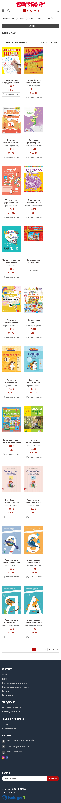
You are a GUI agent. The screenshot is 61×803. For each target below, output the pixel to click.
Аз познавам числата (34, 321)
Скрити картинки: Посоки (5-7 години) (11, 441)
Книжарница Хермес (9, 19)
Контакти (5, 691)
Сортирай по (8, 42)
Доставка (5, 724)
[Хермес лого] (30, 4)
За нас (4, 674)
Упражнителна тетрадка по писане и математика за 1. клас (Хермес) (11, 83)
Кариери (5, 678)
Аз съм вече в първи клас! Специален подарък (33, 263)
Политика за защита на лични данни (15, 682)
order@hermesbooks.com (20, 746)
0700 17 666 (33, 10)
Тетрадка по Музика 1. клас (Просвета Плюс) (34, 202)
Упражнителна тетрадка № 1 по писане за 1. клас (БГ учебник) (34, 623)
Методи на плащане (9, 728)
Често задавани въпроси (11, 711)
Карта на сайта (7, 695)
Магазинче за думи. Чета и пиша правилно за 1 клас (11, 262)
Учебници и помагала (35, 19)
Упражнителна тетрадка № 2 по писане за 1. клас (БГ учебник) (11, 623)
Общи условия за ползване (11, 707)
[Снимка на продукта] (11, 62)
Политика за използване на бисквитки (15, 686)
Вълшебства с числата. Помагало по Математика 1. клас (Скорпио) (34, 83)
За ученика (22, 19)
